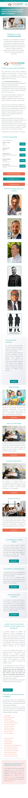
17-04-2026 (22, 155)
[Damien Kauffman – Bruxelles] (14, 205)
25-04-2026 (22, 166)
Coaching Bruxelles (8, 742)
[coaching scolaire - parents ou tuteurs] (14, 508)
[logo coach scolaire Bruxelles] (15, 4)
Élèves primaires (14, 387)
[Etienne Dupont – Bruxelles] (14, 252)
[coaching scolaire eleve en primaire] (14, 397)
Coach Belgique (7, 715)
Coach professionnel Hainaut (11, 749)
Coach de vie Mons (8, 731)
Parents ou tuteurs (14, 498)
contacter (20, 772)
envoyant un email (9, 777)
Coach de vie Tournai (9, 738)
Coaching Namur (8, 740)
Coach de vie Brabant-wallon (10, 722)
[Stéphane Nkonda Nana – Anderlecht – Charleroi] (14, 300)
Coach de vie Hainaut (9, 728)
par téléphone (15, 775)
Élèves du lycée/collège (14, 423)
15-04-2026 (22, 149)
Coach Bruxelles (7, 719)
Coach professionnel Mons (10, 752)
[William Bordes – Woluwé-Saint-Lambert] (14, 228)
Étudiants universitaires (14, 461)
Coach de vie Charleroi (9, 726)
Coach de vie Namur (8, 733)
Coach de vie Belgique (9, 721)
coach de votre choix (9, 780)
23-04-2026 (22, 160)
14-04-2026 (22, 144)
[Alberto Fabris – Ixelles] (14, 276)
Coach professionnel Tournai (11, 756)
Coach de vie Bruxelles (9, 724)
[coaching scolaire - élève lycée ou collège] (14, 433)
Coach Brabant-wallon (9, 717)
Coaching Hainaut (8, 743)
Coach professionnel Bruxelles (11, 750)
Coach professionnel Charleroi (11, 747)
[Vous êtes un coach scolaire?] (14, 324)
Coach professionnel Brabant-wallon (12, 745)
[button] (26, 4)
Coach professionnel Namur (10, 754)
